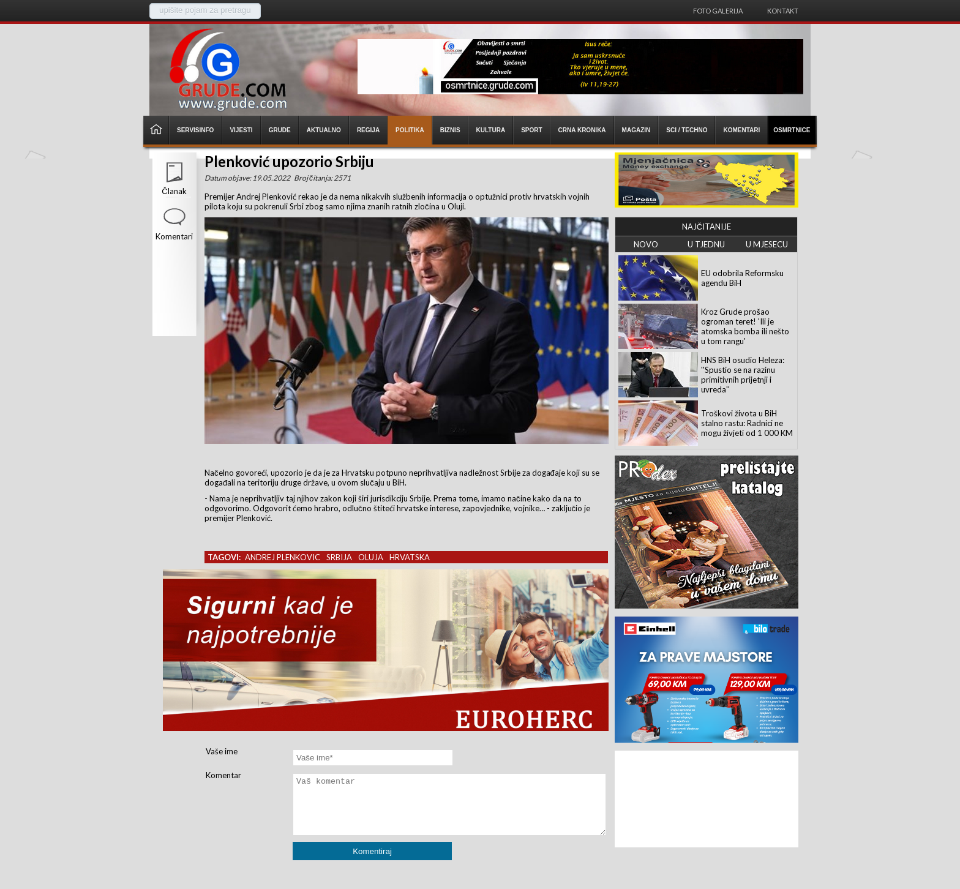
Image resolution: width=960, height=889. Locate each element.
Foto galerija (718, 11)
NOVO (646, 244)
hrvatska (409, 557)
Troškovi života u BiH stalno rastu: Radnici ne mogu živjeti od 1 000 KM (747, 423)
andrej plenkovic (282, 557)
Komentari (174, 236)
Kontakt (782, 11)
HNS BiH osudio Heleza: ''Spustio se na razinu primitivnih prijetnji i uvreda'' (742, 374)
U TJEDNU (706, 244)
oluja (370, 557)
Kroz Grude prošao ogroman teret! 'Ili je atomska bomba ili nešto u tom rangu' (745, 326)
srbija (339, 557)
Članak (174, 191)
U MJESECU (767, 244)
